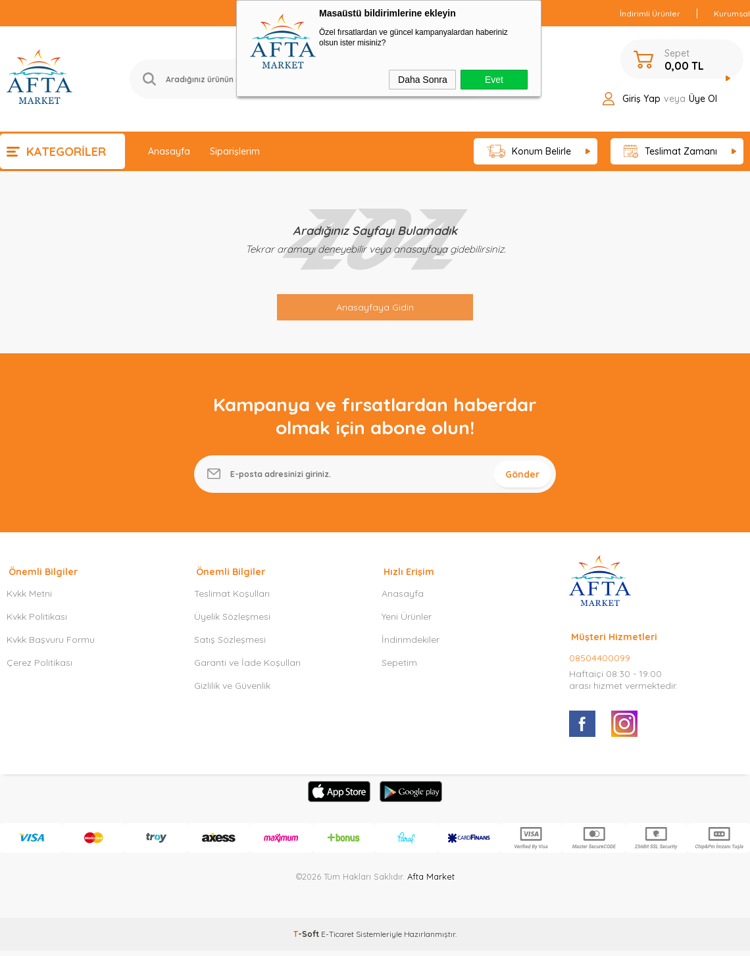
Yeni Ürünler (407, 624)
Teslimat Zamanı (670, 152)
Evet (494, 79)
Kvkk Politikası (37, 624)
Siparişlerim (235, 151)
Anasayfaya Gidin (375, 307)
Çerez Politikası (39, 670)
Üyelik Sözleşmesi (232, 624)
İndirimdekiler (410, 647)
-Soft (307, 942)
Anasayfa (169, 151)
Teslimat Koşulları (232, 601)
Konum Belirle (529, 152)
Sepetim (399, 670)
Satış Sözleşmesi (230, 647)
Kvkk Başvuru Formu (51, 647)
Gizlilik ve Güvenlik (232, 693)
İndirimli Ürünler (650, 13)
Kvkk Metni (29, 601)
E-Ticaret (337, 942)
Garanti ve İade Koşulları (247, 670)
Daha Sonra (422, 79)
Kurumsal (732, 13)
